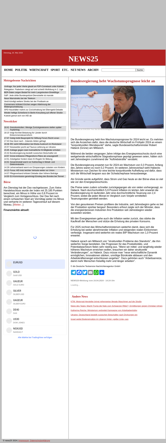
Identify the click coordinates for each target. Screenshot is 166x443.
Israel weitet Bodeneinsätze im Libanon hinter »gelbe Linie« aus (99, 319)
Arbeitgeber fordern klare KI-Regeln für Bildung (31, 159)
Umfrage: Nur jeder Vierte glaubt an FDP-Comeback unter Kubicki (34, 86)
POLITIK (21, 69)
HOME (8, 69)
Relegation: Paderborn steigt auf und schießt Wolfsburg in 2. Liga (33, 89)
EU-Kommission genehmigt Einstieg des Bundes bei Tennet (37, 176)
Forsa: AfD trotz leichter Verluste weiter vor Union (32, 170)
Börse (7, 182)
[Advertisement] (83, 25)
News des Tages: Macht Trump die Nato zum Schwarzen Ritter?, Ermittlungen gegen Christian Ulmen (116, 306)
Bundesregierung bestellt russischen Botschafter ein (33, 153)
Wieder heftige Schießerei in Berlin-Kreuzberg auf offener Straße (33, 112)
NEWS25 (83, 59)
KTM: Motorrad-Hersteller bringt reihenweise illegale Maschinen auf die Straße (106, 301)
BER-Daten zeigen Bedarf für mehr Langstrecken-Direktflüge (31, 92)
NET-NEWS (78, 69)
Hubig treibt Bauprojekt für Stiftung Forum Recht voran (34, 138)
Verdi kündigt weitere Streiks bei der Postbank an (26, 101)
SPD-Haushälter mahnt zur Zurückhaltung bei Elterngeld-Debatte (33, 110)
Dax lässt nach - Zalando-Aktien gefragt (28, 141)
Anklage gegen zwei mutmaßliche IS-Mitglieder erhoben (35, 150)
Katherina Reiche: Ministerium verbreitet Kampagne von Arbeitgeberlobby (104, 310)
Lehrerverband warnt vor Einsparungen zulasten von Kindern (37, 167)
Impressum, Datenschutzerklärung (34, 440)
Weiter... (18, 204)
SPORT (55, 69)
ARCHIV (93, 69)
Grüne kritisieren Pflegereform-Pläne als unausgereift (34, 156)
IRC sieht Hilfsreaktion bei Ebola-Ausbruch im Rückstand (35, 144)
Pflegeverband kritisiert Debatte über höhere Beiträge (34, 173)
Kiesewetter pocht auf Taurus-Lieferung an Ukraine (33, 147)
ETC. (65, 69)
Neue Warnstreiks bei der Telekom (19, 98)
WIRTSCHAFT (39, 69)
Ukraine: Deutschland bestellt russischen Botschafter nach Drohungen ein (104, 315)
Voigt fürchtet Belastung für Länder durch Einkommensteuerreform (28, 133)
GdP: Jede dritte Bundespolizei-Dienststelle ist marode (28, 95)
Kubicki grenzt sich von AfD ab (18, 115)
